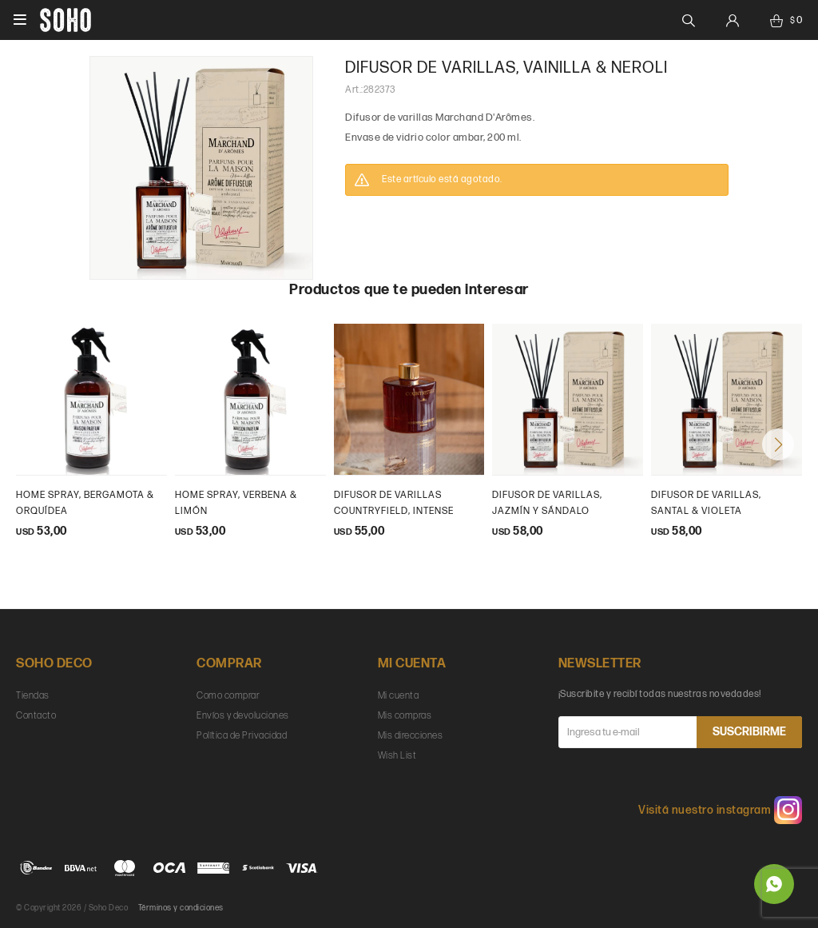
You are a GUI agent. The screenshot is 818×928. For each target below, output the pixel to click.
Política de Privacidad (242, 736)
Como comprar (228, 696)
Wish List (397, 756)
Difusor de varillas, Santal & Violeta (706, 503)
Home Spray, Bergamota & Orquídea (85, 503)
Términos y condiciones (181, 908)
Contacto (36, 716)
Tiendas (33, 696)
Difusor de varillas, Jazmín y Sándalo (547, 503)
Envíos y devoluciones (243, 716)
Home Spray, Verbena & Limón (236, 503)
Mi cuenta (398, 696)
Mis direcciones (410, 736)
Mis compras (405, 716)
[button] (778, 444)
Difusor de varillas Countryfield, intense (394, 503)
